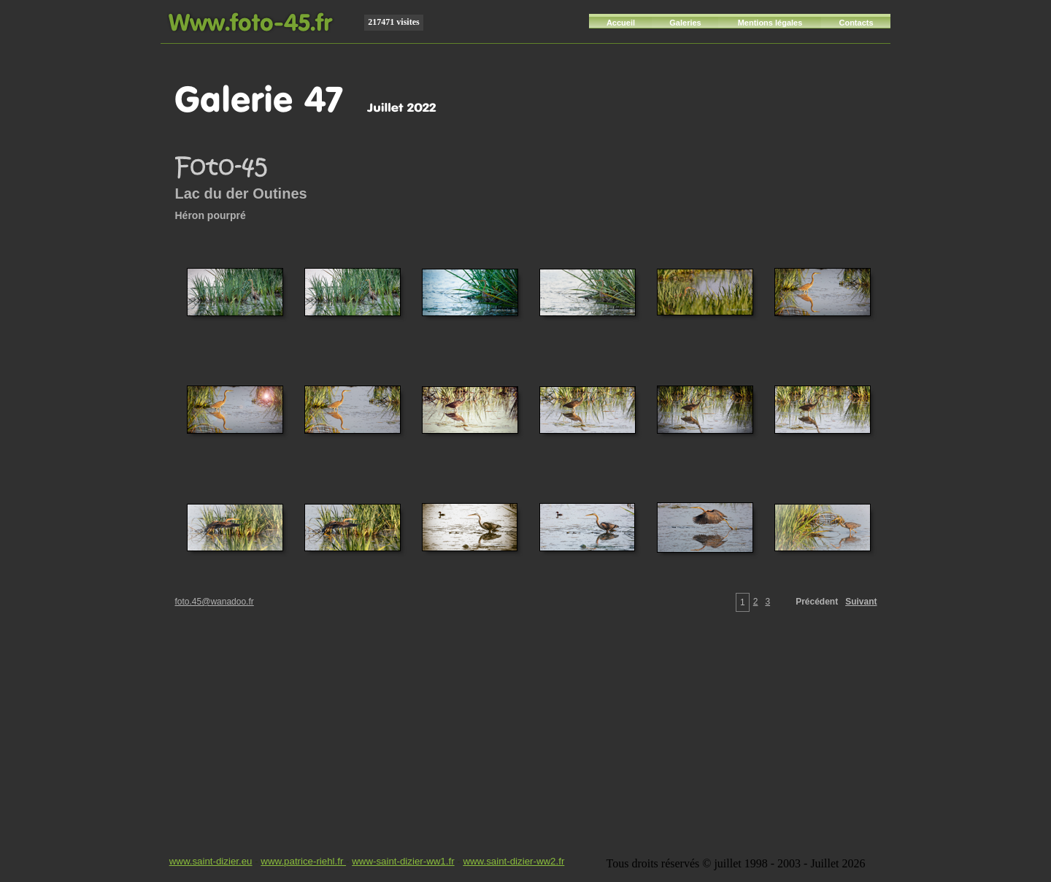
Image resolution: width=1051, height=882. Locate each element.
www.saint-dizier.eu (211, 861)
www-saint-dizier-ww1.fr (403, 861)
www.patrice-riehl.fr (303, 861)
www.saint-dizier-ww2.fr (513, 861)
